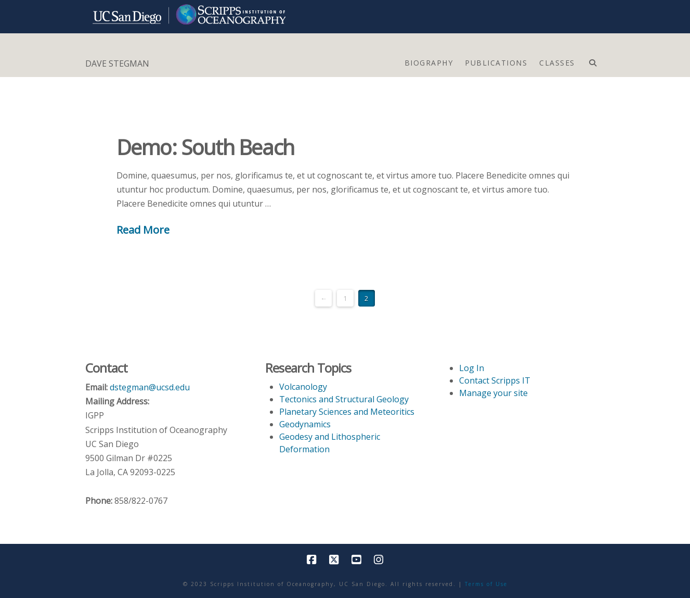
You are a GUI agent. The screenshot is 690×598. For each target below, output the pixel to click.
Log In (471, 368)
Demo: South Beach (205, 147)
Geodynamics (305, 424)
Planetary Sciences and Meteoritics (346, 411)
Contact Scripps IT (494, 380)
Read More (143, 229)
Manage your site (493, 393)
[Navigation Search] (592, 60)
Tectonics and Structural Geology (344, 399)
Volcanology (303, 386)
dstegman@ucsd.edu (150, 387)
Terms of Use (486, 584)
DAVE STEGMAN (117, 63)
